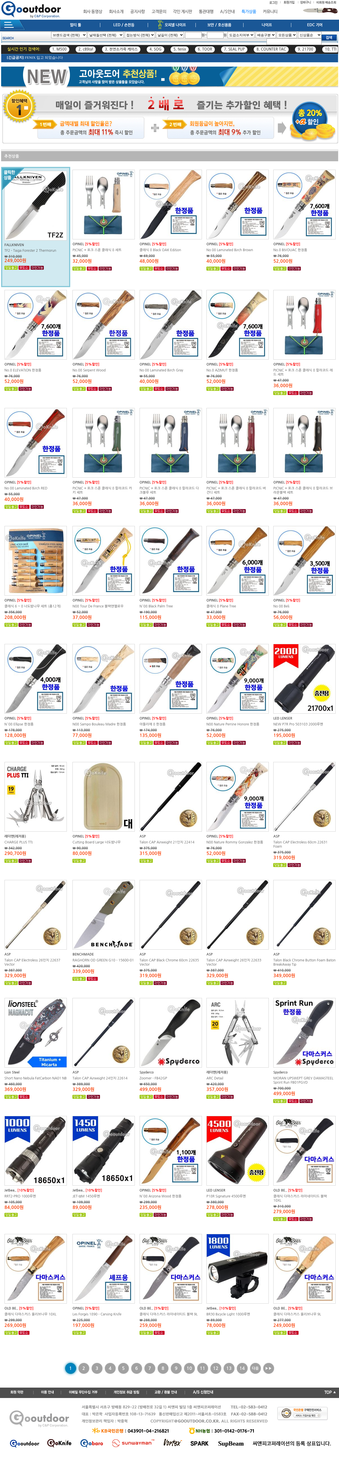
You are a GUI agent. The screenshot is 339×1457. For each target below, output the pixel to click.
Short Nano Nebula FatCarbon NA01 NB (35, 1078)
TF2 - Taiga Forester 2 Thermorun (30, 250)
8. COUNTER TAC (271, 49)
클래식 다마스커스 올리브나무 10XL (30, 1314)
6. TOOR (205, 49)
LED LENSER (282, 718)
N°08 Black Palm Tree (156, 606)
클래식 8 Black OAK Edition (160, 250)
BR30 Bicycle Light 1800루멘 (228, 1314)
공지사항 (137, 11)
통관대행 (206, 11)
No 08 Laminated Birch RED (25, 488)
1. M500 (59, 49)
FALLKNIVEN (14, 245)
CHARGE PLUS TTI (18, 842)
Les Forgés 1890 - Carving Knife (96, 1314)
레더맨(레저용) (15, 836)
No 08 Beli (281, 606)
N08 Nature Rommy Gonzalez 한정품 (234, 842)
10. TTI (330, 49)
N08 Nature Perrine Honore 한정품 (233, 724)
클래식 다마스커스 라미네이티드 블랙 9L (169, 1314)
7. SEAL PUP (234, 49)
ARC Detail (214, 1078)
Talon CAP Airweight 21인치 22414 (167, 842)
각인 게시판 (182, 11)
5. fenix (179, 49)
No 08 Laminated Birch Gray (161, 370)
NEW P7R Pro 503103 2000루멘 (298, 724)
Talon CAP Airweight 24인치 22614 (100, 1078)
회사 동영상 (92, 11)
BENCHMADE (83, 954)
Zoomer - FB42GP (153, 1078)
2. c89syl (85, 49)
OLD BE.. (280, 1190)
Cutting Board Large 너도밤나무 (96, 842)
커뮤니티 (270, 11)
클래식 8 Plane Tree (221, 606)
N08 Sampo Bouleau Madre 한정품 (99, 724)
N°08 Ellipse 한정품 (19, 724)
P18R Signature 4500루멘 (226, 1196)
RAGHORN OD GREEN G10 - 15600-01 (103, 960)
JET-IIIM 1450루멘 (86, 1196)
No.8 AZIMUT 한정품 (222, 370)
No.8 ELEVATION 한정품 (22, 370)
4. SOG (155, 49)
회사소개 (116, 11)
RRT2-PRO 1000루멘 (20, 1196)
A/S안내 (227, 11)
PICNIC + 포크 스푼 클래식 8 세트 (96, 250)
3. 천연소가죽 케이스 (121, 49)
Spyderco (147, 1072)
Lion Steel (12, 1072)
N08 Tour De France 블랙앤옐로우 (98, 606)
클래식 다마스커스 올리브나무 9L (297, 1314)
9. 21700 (305, 49)
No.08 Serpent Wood (89, 370)
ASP (143, 836)
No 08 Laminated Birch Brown (229, 250)
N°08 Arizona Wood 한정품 (161, 1196)
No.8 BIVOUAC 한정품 (290, 250)
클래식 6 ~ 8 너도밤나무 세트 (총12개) (32, 606)
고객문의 (159, 11)
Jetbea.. (10, 1190)
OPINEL (78, 244)
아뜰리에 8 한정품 (153, 724)
